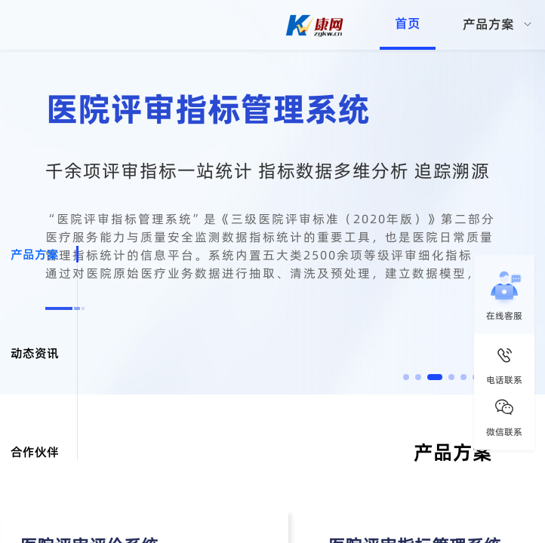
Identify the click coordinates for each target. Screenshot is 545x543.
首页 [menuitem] (407, 23)
